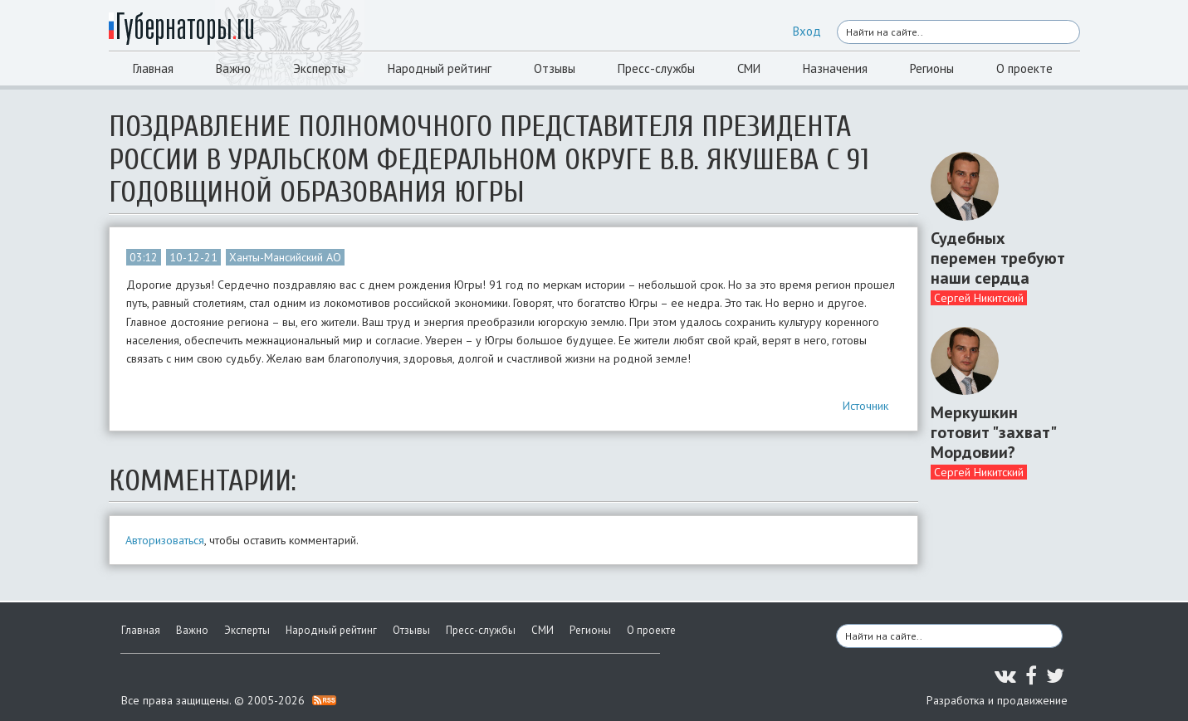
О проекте (1024, 68)
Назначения (835, 68)
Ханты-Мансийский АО (285, 257)
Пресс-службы (656, 68)
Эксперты (319, 68)
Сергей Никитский (979, 297)
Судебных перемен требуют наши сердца (998, 258)
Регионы (932, 68)
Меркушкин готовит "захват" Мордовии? (993, 432)
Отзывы (554, 68)
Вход (807, 31)
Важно (233, 68)
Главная (153, 68)
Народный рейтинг (439, 68)
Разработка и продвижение (997, 700)
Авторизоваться (164, 540)
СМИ (748, 68)
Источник (865, 405)
